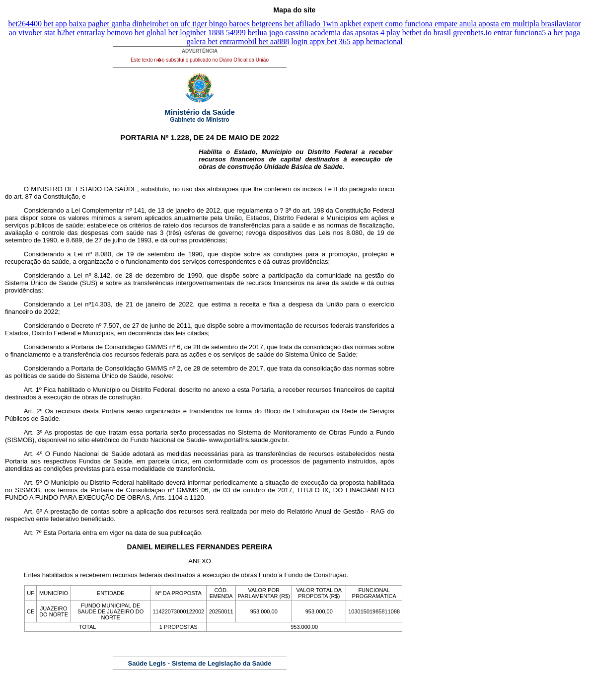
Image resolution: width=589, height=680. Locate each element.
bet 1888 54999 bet (226, 32)
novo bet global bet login (156, 32)
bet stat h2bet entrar (63, 32)
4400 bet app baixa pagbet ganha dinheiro (92, 23)
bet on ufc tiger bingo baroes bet (210, 23)
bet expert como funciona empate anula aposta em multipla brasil (455, 23)
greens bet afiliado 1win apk (307, 23)
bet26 (17, 23)
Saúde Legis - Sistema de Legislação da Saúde (200, 663)
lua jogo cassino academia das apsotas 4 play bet (334, 32)
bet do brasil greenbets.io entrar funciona (477, 32)
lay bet (106, 32)
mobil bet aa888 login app (279, 41)
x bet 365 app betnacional (361, 41)
